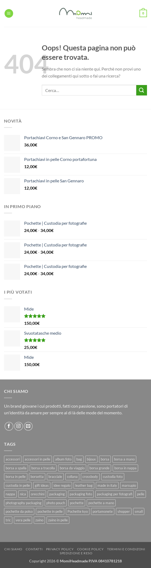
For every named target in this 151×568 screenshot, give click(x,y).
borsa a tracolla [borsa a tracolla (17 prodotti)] (43, 468)
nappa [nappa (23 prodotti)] (10, 494)
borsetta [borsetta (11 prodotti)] (37, 476)
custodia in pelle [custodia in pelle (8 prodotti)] (18, 485)
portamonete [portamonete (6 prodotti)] (103, 511)
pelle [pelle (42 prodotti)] (140, 494)
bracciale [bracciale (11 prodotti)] (55, 476)
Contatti (34, 549)
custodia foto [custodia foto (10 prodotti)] (113, 476)
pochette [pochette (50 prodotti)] (77, 503)
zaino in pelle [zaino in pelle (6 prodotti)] (58, 520)
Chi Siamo (13, 549)
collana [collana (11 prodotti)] (72, 476)
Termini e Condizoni (126, 549)
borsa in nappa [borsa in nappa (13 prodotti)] (125, 468)
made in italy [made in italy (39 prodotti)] (107, 485)
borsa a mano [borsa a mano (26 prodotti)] (124, 459)
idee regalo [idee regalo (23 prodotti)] (62, 485)
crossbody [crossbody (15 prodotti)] (90, 476)
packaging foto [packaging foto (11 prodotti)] (81, 494)
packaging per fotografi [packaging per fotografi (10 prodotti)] (114, 494)
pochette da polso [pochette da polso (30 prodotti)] (19, 511)
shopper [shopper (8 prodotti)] (124, 511)
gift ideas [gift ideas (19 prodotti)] (42, 485)
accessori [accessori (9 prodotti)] (13, 459)
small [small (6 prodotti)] (139, 511)
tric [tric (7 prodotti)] (8, 520)
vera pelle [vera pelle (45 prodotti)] (23, 520)
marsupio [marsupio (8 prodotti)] (129, 485)
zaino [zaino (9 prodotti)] (39, 520)
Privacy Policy (60, 549)
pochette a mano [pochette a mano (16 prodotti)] (101, 503)
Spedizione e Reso (76, 553)
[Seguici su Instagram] (18, 426)
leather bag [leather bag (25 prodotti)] (84, 485)
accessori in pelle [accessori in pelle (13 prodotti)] (37, 459)
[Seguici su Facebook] (9, 426)
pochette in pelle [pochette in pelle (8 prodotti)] (50, 511)
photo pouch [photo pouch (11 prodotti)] (55, 503)
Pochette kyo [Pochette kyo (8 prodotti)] (77, 511)
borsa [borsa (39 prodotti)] (105, 459)
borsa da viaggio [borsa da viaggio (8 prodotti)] (72, 468)
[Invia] (141, 90)
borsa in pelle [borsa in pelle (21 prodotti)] (16, 476)
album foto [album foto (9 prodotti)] (63, 459)
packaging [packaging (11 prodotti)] (57, 494)
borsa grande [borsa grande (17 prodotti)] (99, 468)
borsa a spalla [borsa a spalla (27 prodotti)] (16, 468)
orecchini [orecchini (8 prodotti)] (37, 494)
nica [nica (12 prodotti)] (23, 494)
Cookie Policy (90, 549)
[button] (9, 13)
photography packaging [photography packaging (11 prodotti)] (23, 503)
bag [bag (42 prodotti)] (79, 459)
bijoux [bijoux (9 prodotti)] (91, 459)
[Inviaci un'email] (28, 426)
